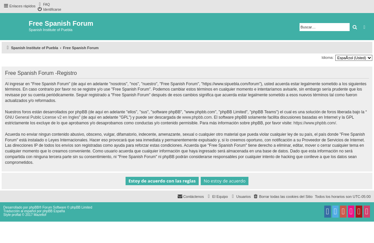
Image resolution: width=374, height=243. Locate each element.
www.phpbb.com (197, 117)
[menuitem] (43, 4)
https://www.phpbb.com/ (315, 123)
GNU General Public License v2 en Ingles (42, 117)
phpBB (34, 207)
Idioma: (328, 57)
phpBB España (53, 211)
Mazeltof (40, 215)
